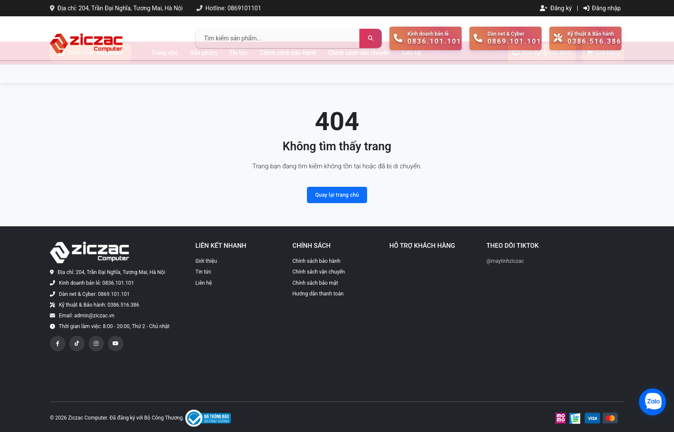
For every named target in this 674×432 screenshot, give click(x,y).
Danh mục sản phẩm (90, 71)
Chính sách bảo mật (315, 283)
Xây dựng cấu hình (541, 71)
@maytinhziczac (505, 261)
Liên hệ (411, 71)
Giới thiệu (206, 261)
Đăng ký (556, 8)
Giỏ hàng (603, 71)
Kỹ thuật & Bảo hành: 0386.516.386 (99, 305)
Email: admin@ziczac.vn (86, 316)
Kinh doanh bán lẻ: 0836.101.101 (96, 283)
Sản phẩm (203, 71)
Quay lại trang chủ (337, 195)
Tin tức (238, 71)
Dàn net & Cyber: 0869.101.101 (94, 294)
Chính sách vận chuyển (359, 71)
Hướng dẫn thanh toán (317, 294)
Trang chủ (164, 71)
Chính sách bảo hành (288, 71)
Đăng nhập (602, 8)
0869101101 (244, 8)
